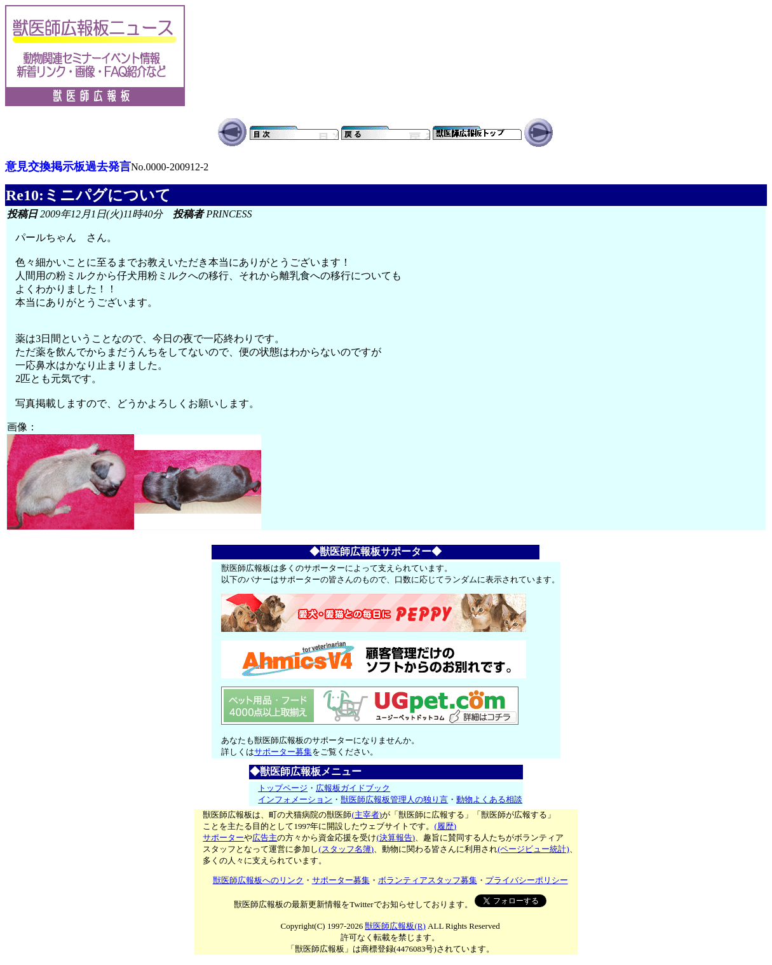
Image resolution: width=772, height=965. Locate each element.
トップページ (283, 788)
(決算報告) (395, 837)
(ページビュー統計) (533, 849)
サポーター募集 (283, 751)
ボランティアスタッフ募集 (427, 880)
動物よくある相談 (489, 799)
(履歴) (445, 826)
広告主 (264, 837)
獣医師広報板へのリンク (258, 880)
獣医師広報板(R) (395, 926)
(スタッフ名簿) (346, 849)
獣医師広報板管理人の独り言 (394, 799)
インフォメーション (295, 799)
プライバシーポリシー (526, 880)
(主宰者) (366, 814)
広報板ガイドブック (353, 788)
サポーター (223, 837)
